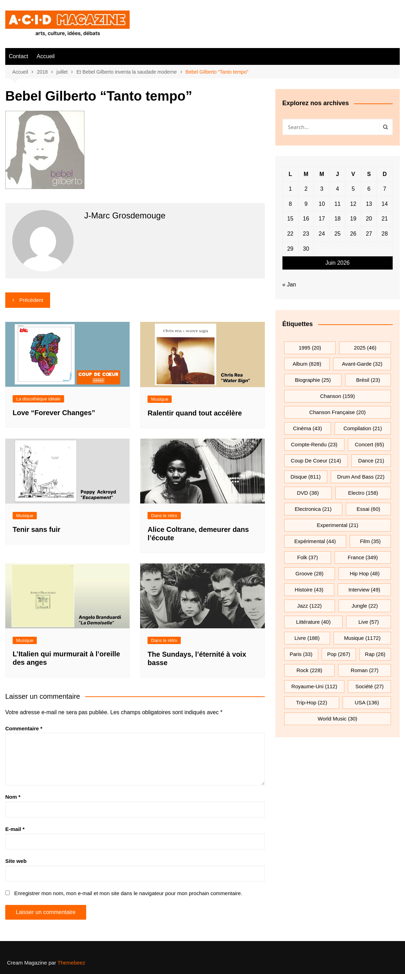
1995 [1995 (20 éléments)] (309, 348)
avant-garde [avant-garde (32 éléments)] (362, 364)
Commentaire (23, 728)
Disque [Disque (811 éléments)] (305, 477)
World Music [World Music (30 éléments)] (337, 719)
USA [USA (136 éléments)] (367, 702)
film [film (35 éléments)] (370, 541)
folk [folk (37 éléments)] (307, 557)
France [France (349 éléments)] (363, 557)
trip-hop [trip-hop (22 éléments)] (311, 702)
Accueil (46, 56)
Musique (159, 399)
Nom (12, 797)
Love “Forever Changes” (54, 413)
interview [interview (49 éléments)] (364, 590)
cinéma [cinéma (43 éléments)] (307, 428)
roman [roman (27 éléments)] (364, 670)
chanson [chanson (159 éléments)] (337, 396)
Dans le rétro (164, 515)
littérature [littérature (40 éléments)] (313, 622)
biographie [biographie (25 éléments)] (313, 380)
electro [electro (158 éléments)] (363, 493)
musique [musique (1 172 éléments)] (362, 638)
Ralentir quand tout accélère (194, 413)
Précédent (31, 300)
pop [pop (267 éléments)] (338, 654)
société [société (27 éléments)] (369, 686)
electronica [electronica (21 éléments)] (313, 509)
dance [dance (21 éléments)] (371, 461)
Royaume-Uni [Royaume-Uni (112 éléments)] (314, 686)
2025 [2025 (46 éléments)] (365, 348)
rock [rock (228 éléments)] (309, 670)
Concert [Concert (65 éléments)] (369, 444)
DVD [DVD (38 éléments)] (308, 493)
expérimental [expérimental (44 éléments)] (315, 541)
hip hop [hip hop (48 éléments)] (364, 573)
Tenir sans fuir (36, 529)
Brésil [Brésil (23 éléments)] (368, 380)
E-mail (15, 829)
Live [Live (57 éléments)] (368, 622)
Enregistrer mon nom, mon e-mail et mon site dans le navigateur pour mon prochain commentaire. (128, 893)
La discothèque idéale (38, 398)
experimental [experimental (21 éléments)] (337, 525)
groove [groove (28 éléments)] (309, 573)
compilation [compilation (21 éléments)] (362, 428)
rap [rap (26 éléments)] (375, 654)
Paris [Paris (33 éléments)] (301, 654)
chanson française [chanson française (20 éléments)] (337, 412)
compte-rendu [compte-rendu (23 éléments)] (314, 444)
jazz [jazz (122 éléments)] (309, 606)
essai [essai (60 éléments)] (368, 509)
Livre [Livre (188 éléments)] (307, 638)
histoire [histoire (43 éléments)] (309, 590)
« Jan (289, 285)
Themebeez (71, 963)
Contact (18, 56)
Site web (16, 861)
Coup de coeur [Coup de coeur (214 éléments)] (316, 461)
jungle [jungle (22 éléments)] (364, 606)
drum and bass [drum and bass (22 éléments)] (360, 477)
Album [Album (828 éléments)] (307, 364)
